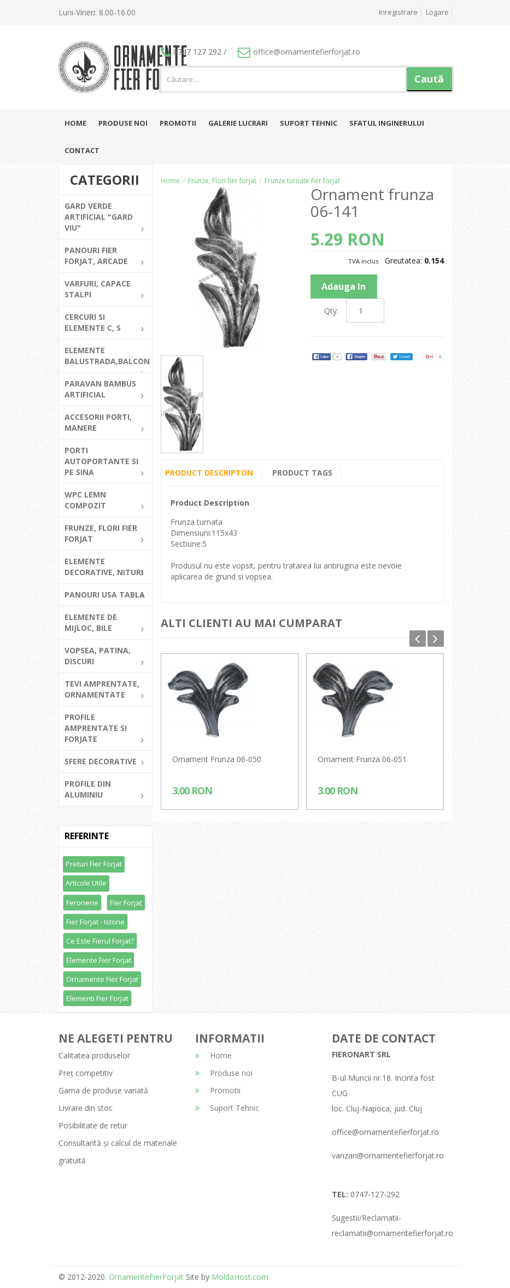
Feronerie (82, 903)
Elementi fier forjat (97, 998)
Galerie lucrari (238, 123)
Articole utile (86, 883)
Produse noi (123, 123)
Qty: (331, 311)
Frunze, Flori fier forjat (222, 180)
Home (75, 123)
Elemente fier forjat (98, 960)
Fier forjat (126, 903)
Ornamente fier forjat (102, 979)
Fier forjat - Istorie (95, 922)
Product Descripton (209, 472)
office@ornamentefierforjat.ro (299, 51)
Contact (82, 150)
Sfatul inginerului (386, 123)
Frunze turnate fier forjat (302, 180)
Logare (437, 12)
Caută (429, 78)
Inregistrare (398, 12)
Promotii (178, 123)
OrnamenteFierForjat (145, 1277)
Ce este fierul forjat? (100, 941)
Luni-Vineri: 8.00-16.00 (97, 12)
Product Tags (302, 472)
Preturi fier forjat (94, 864)
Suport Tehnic (308, 123)
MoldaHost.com (240, 1277)
